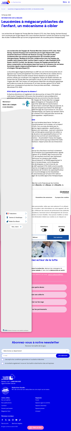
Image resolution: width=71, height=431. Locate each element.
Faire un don (37, 427)
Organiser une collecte (35, 294)
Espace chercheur (41, 405)
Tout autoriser (58, 237)
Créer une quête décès (35, 287)
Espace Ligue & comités (43, 402)
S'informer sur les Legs (35, 302)
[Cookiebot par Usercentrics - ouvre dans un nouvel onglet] (61, 192)
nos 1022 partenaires (14, 206)
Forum (37, 400)
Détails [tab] (26, 197)
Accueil (3, 9)
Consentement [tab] (9, 197)
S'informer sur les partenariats (35, 309)
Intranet (38, 411)
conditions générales (21, 359)
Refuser (35, 237)
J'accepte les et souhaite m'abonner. (24, 359)
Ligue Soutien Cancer (8, 383)
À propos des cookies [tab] (62, 197)
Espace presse (40, 408)
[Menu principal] (69, 2)
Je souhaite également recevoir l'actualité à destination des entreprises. (29, 363)
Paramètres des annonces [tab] (44, 197)
